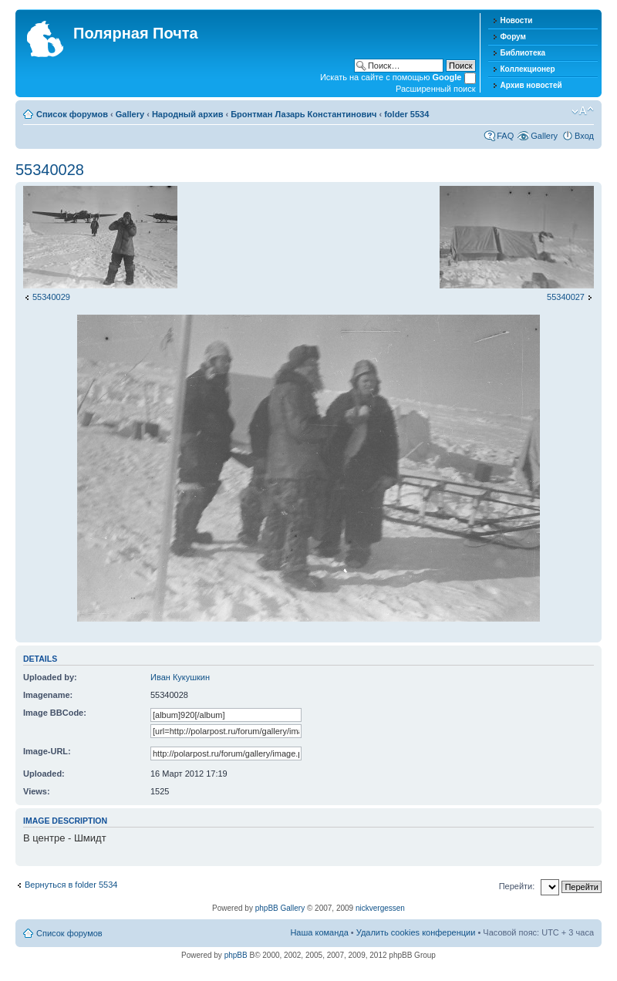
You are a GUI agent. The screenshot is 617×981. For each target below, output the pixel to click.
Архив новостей (531, 85)
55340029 (51, 297)
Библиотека (523, 53)
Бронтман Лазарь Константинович (303, 114)
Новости (517, 20)
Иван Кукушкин (180, 677)
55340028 (49, 169)
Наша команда (319, 932)
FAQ (505, 135)
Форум (513, 36)
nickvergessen (380, 908)
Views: (36, 791)
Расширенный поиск (436, 88)
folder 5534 (406, 114)
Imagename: (47, 695)
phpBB (236, 955)
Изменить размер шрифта (582, 111)
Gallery (130, 114)
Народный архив (188, 114)
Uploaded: (44, 773)
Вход (584, 135)
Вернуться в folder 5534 (71, 884)
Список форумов (72, 114)
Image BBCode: (54, 712)
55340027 (566, 297)
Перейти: (517, 886)
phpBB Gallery (280, 908)
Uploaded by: (50, 677)
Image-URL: (47, 751)
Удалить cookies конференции (416, 932)
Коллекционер (528, 69)
